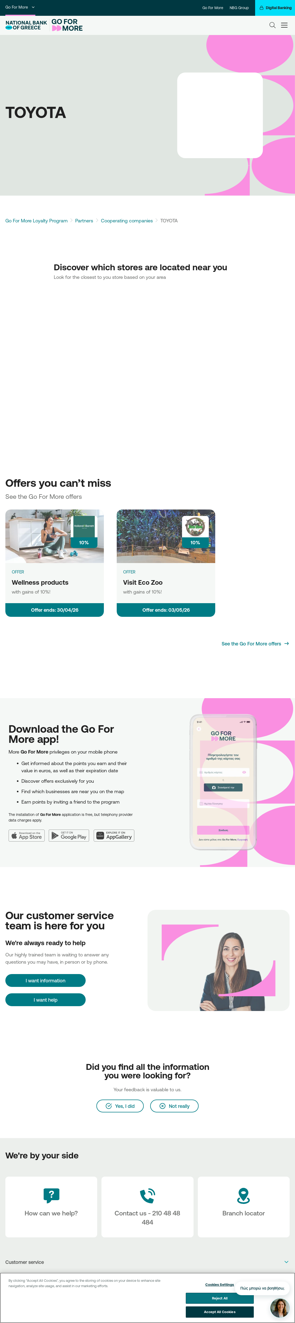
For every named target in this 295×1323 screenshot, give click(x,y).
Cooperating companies (127, 220)
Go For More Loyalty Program (36, 220)
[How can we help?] (51, 1207)
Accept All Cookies (219, 1312)
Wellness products (40, 582)
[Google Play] (71, 832)
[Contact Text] (147, 1207)
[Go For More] (66, 25)
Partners (84, 220)
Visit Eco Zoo (142, 582)
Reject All (220, 1298)
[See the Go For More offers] (256, 643)
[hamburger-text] (284, 25)
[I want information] (45, 980)
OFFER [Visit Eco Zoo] (129, 571)
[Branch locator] (244, 1207)
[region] (147, 1298)
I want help (46, 999)
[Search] (272, 25)
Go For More (20, 7)
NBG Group (239, 8)
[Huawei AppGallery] (116, 832)
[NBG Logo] (26, 25)
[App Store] (29, 832)
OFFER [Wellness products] (18, 571)
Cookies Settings (219, 1284)
